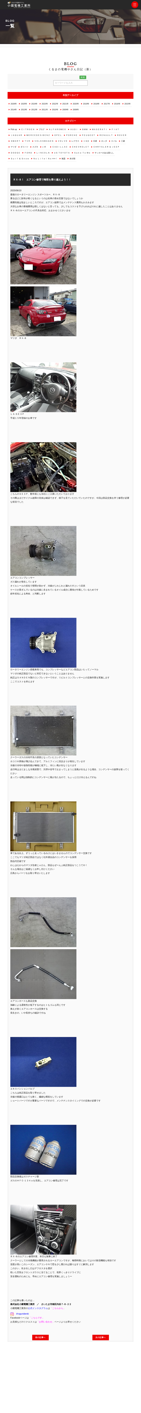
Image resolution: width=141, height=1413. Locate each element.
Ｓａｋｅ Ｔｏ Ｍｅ (82, 153)
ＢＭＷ (85, 129)
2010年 (55, 109)
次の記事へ (100, 1337)
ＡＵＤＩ (74, 129)
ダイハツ (24, 147)
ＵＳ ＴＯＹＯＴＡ (62, 153)
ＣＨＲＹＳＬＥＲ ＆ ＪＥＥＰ (106, 147)
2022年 (55, 104)
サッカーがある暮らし (104, 153)
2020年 (76, 104)
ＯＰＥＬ (58, 135)
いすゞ (45, 147)
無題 (63, 158)
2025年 (24, 104)
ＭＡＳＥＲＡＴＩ (99, 129)
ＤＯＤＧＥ (15, 153)
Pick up (14, 129)
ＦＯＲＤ (28, 153)
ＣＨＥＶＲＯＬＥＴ (80, 147)
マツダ (13, 147)
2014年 (14, 109)
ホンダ (104, 141)
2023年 (45, 104)
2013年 (24, 109)
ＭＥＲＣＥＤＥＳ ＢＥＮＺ (38, 135)
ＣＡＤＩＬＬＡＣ (60, 147)
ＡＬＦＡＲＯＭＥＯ (57, 129)
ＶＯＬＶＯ (62, 141)
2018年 (96, 104)
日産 (95, 141)
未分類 (72, 158)
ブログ (41, 129)
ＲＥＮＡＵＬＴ (106, 135)
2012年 (34, 109)
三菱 (123, 141)
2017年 (107, 104)
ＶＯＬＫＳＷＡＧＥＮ (44, 141)
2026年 (14, 104)
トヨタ (86, 141)
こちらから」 (58, 1308)
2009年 (65, 109)
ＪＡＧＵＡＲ (16, 135)
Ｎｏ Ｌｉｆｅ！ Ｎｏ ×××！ (45, 158)
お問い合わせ (45, 1322)
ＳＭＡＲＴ (15, 141)
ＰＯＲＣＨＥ (72, 135)
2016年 (117, 104)
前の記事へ (40, 1337)
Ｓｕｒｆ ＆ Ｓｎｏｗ (20, 158)
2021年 (65, 104)
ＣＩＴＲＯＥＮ (28, 129)
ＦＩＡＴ (115, 129)
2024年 (34, 104)
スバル (114, 141)
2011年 (45, 109)
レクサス (75, 141)
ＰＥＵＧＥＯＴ (88, 135)
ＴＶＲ (27, 141)
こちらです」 (37, 1318)
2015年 (127, 104)
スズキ (35, 147)
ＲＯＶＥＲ (122, 135)
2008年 (76, 109)
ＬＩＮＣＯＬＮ (43, 153)
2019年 (86, 104)
